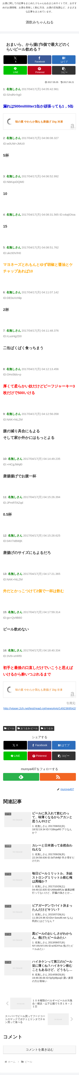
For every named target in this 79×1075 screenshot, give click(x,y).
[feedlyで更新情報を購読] (21, 777)
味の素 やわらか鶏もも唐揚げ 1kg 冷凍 (39, 121)
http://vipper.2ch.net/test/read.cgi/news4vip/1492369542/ (39, 708)
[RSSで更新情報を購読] (58, 777)
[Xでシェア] (15, 59)
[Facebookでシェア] (39, 59)
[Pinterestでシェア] (39, 70)
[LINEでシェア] (15, 70)
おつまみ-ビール (28, 728)
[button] (64, 70)
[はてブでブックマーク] (64, 59)
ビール (9, 728)
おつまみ (47, 728)
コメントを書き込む (40, 1049)
